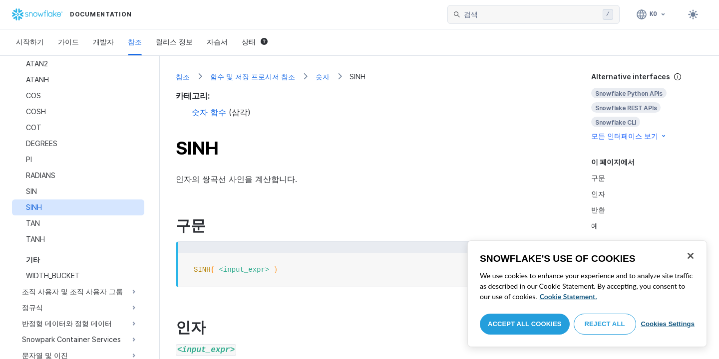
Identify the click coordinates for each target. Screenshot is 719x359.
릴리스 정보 (174, 41)
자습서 (217, 41)
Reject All (605, 324)
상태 (255, 41)
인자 (598, 193)
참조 (135, 41)
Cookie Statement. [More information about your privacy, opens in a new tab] (568, 296)
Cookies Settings (668, 324)
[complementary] (647, 106)
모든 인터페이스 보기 (629, 136)
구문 (598, 178)
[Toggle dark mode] (693, 14)
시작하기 (30, 41)
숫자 (323, 76)
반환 (598, 209)
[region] (587, 293)
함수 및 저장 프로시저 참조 (252, 76)
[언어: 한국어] (651, 14)
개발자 (103, 41)
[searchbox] (531, 14)
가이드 (68, 41)
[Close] (691, 256)
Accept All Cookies (525, 324)
